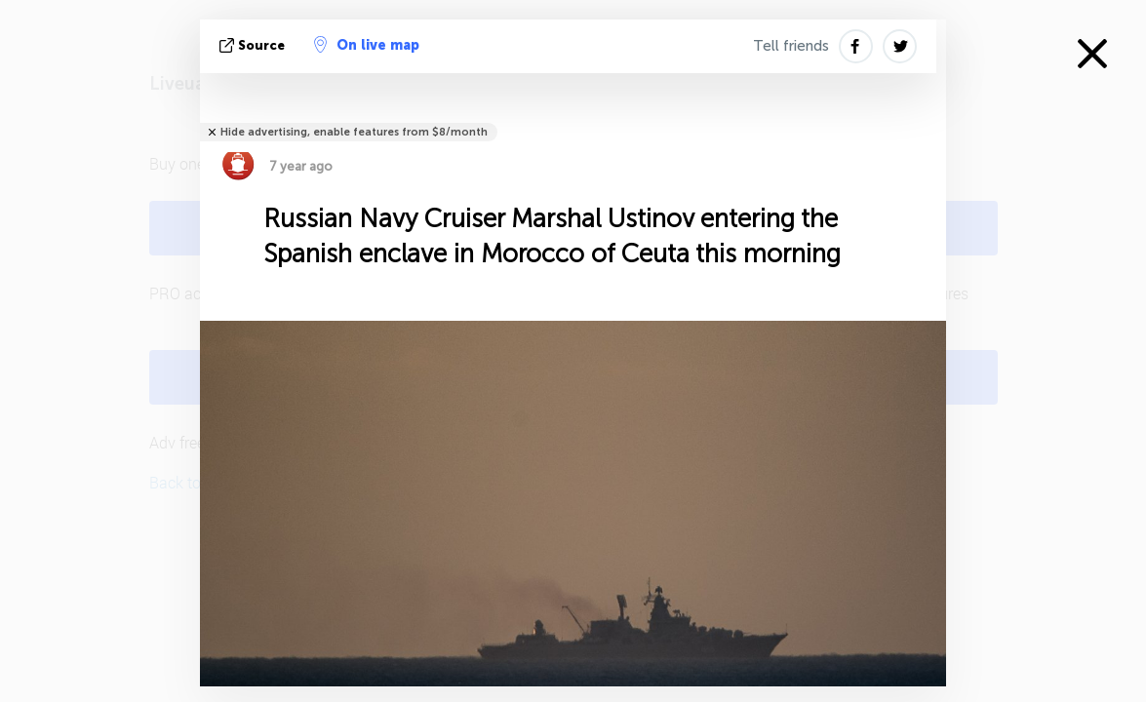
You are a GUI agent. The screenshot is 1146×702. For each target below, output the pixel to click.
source (254, 45)
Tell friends (791, 46)
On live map (366, 45)
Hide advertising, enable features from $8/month (354, 132)
